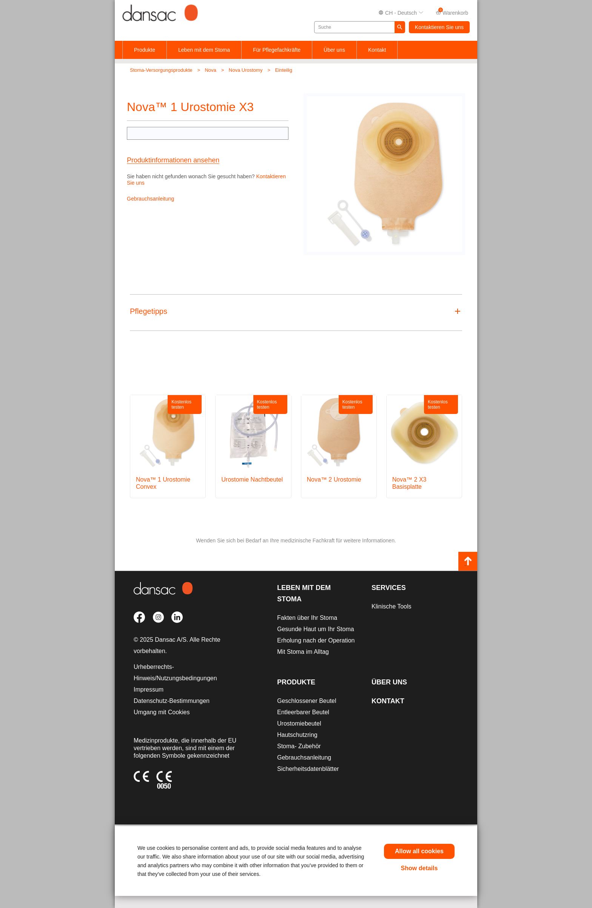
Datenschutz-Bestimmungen (172, 701)
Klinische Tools (392, 606)
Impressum (148, 689)
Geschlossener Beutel (306, 701)
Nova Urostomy (246, 70)
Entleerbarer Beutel (303, 712)
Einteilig (283, 70)
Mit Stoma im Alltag (303, 652)
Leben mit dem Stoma (204, 50)
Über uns (334, 50)
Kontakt (377, 50)
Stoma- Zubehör (299, 746)
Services (389, 587)
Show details (419, 868)
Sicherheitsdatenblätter (308, 769)
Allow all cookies (419, 851)
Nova (210, 70)
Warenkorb (452, 12)
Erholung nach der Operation (316, 640)
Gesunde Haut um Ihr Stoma (315, 629)
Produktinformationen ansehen (173, 160)
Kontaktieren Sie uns (439, 27)
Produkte (144, 50)
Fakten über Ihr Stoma (307, 618)
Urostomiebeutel (299, 723)
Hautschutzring (297, 735)
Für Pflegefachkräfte (277, 50)
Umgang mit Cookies (162, 712)
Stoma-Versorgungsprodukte (161, 70)
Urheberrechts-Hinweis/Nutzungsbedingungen (175, 672)
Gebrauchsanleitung (150, 199)
